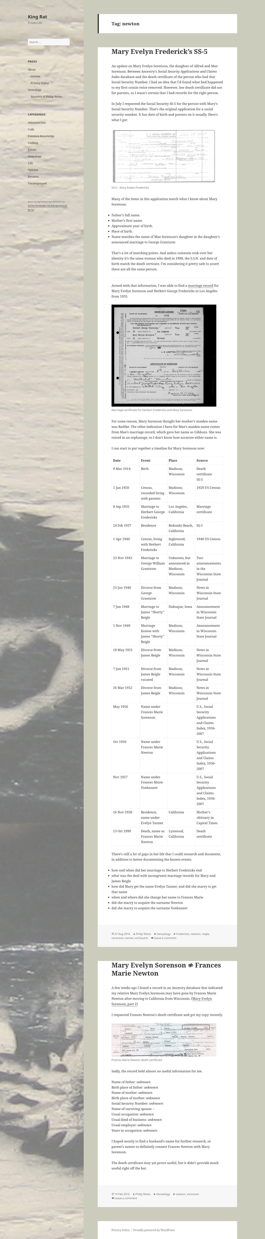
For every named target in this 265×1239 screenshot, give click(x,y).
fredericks (182, 934)
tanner (129, 938)
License (35, 76)
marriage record (200, 285)
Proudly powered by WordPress (154, 1230)
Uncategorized (37, 183)
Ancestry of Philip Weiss (46, 96)
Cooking (33, 143)
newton (195, 934)
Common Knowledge (41, 136)
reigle (205, 934)
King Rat (37, 17)
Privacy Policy (40, 83)
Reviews (33, 176)
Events (32, 149)
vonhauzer (141, 938)
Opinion (33, 170)
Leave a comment (165, 938)
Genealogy (34, 90)
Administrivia (37, 122)
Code (31, 129)
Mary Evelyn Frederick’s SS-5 (160, 51)
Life (30, 163)
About (32, 69)
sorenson (118, 938)
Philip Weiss (143, 934)
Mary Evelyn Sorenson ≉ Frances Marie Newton (166, 968)
